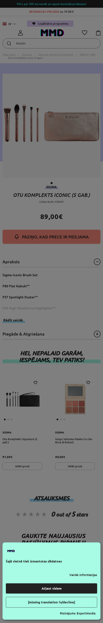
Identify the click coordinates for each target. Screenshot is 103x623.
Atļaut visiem (52, 588)
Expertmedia (86, 613)
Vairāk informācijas (83, 575)
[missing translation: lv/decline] (51, 602)
